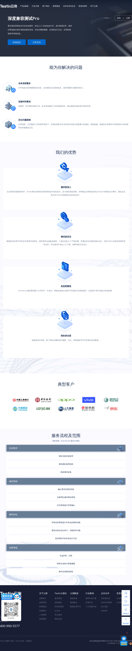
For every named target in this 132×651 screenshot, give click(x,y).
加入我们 (104, 606)
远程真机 (58, 602)
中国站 (107, 18)
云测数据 (28, 641)
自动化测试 (59, 606)
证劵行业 (89, 602)
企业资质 (120, 602)
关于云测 (93, 6)
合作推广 (104, 610)
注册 (128, 18)
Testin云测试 (19, 641)
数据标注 (73, 602)
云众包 (57, 610)
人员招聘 (42, 614)
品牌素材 (42, 619)
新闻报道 (56, 6)
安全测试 (58, 614)
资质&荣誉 (83, 6)
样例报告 (17, 42)
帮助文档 (58, 619)
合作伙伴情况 (106, 602)
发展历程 (42, 602)
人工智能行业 (91, 606)
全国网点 (42, 610)
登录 (119, 18)
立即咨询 (36, 42)
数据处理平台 (75, 606)
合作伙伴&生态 (69, 6)
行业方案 (35, 6)
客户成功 (46, 6)
